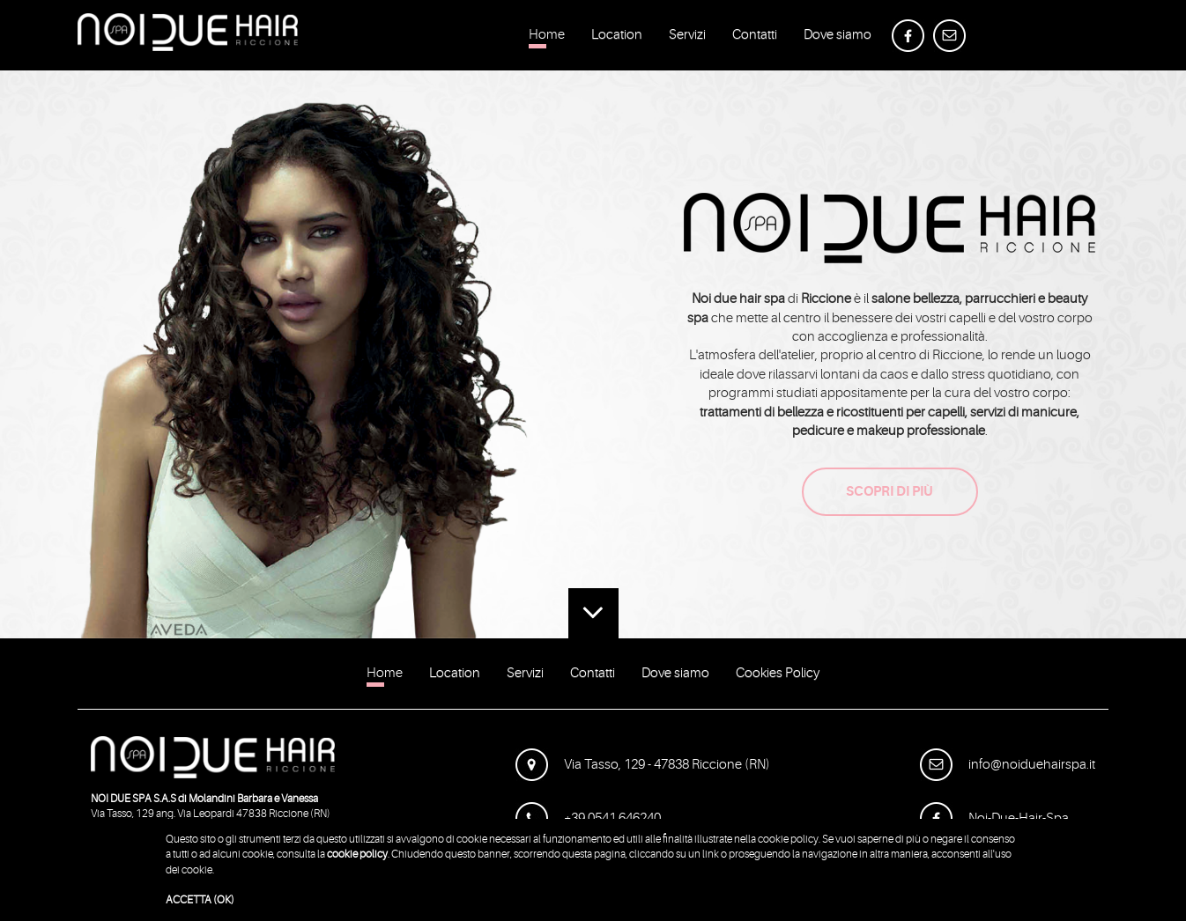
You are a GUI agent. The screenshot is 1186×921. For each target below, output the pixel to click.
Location (616, 37)
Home (547, 37)
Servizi (687, 37)
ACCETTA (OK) (200, 900)
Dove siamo (837, 37)
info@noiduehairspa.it (1007, 764)
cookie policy (357, 854)
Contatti (754, 37)
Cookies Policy (777, 676)
